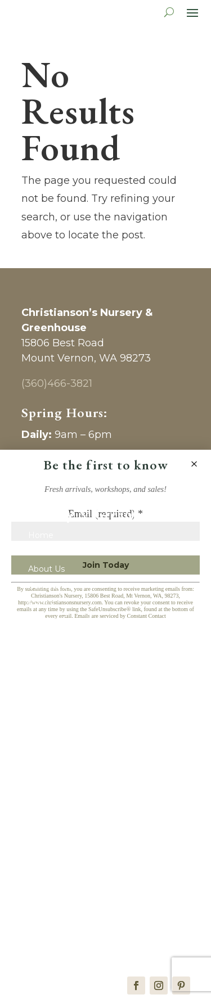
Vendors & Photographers (78, 906)
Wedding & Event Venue (76, 923)
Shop (38, 729)
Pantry (41, 763)
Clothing (44, 830)
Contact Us (50, 586)
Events (42, 636)
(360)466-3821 (56, 383)
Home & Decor (58, 780)
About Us (46, 569)
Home (40, 535)
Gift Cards (47, 552)
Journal (42, 653)
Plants (40, 603)
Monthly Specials (61, 620)
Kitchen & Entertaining (73, 814)
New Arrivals (52, 746)
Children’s (47, 797)
